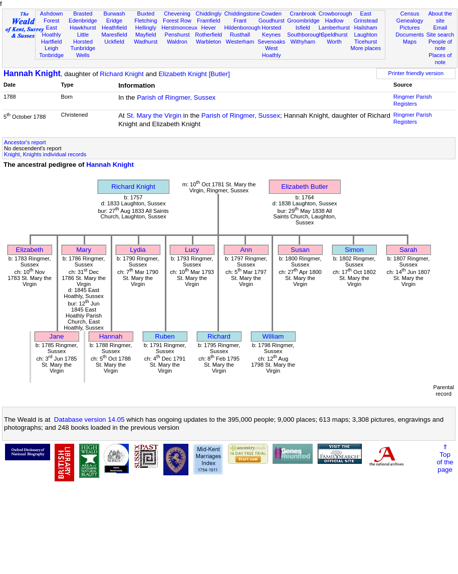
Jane (57, 336)
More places (365, 48)
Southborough (304, 35)
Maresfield (114, 35)
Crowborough (335, 14)
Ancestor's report (25, 142)
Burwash (114, 14)
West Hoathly (271, 51)
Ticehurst (365, 42)
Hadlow (334, 21)
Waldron (177, 42)
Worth (334, 42)
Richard (219, 336)
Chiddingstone (242, 14)
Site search (440, 35)
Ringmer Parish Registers (412, 100)
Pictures (410, 28)
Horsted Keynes (271, 31)
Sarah (408, 249)
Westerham (240, 42)
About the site (440, 17)
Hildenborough (242, 28)
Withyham (303, 42)
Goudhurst (272, 21)
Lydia (137, 249)
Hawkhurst (83, 28)
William (273, 336)
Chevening (177, 14)
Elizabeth (30, 249)
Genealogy (409, 21)
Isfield (303, 28)
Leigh (51, 48)
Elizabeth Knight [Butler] (194, 74)
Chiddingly (208, 14)
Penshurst (176, 35)
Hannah (111, 336)
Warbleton (208, 42)
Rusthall (240, 35)
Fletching (145, 21)
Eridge (114, 21)
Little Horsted (83, 38)
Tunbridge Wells (83, 51)
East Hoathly (51, 31)
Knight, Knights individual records (45, 154)
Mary (83, 249)
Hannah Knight (32, 73)
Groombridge (303, 21)
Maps (409, 42)
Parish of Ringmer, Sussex (176, 97)
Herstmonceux (179, 28)
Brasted (82, 14)
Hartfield (51, 42)
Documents (410, 35)
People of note (440, 45)
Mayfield (145, 35)
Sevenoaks (271, 42)
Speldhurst (334, 35)
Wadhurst (145, 42)
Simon (354, 249)
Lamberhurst (334, 28)
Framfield (208, 21)
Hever (208, 28)
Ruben (164, 336)
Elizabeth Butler (304, 186)
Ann (246, 249)
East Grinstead (366, 17)
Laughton (365, 35)
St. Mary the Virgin (153, 115)
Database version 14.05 (89, 419)
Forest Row (177, 21)
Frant (240, 21)
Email (440, 28)
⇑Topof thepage (444, 458)
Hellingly (145, 28)
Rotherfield (208, 35)
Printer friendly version (416, 73)
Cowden (271, 14)
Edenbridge (83, 21)
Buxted (145, 14)
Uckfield (114, 42)
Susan (300, 249)
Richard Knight (121, 74)
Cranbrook (303, 14)
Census (409, 14)
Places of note (440, 58)
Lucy (192, 249)
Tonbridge (51, 55)
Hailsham (365, 28)
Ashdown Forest (51, 17)
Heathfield (114, 28)
